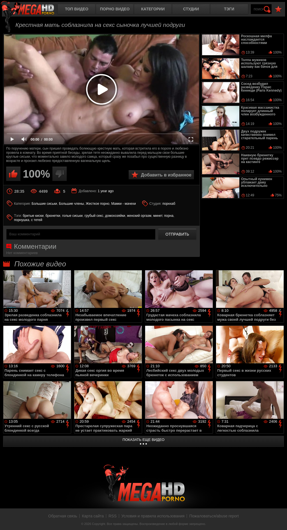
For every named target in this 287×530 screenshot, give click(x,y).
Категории (153, 9)
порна (168, 216)
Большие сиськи (44, 204)
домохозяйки (115, 216)
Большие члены (71, 204)
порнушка (21, 220)
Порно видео (115, 9)
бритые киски (33, 216)
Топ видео (76, 9)
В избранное (278, 9)
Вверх (278, 519)
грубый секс (94, 216)
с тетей (36, 220)
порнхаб (168, 204)
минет (157, 216)
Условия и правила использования (152, 516)
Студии (191, 9)
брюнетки (52, 216)
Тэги (229, 9)
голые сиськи (72, 216)
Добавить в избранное (166, 175)
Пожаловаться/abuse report (214, 516)
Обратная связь (62, 516)
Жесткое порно (97, 204)
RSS (112, 516)
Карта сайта (93, 516)
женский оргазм (139, 216)
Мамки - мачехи (123, 204)
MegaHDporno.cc (32, 9)
